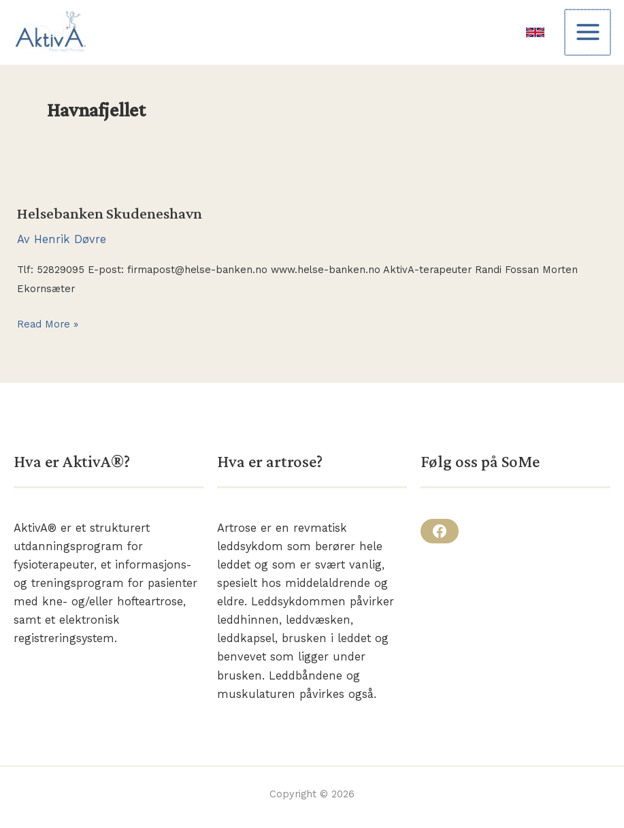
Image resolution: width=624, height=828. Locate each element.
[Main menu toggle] (588, 32)
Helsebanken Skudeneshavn (109, 213)
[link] (536, 32)
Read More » (47, 324)
